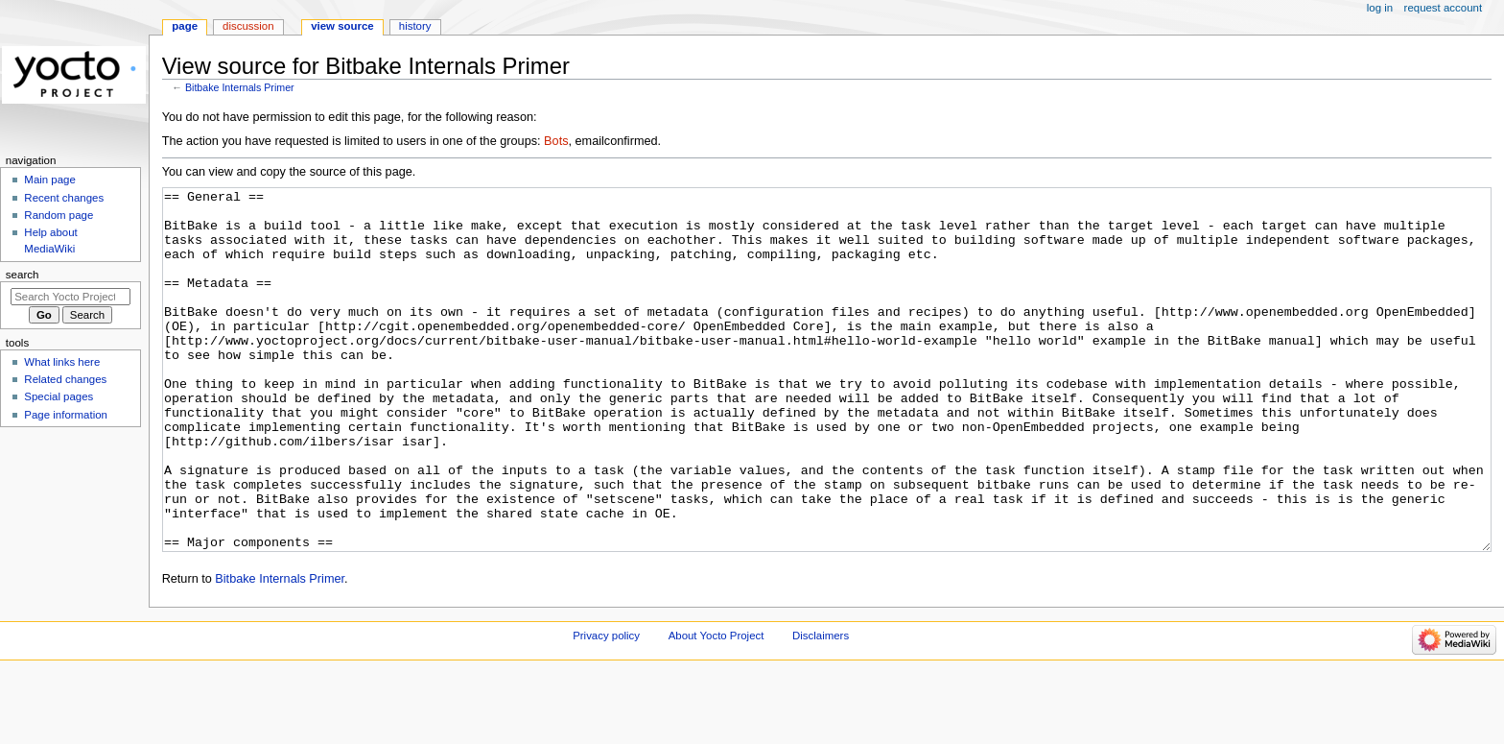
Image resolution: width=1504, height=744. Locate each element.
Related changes (65, 379)
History (415, 26)
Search (22, 274)
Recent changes (64, 198)
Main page (50, 179)
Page (185, 26)
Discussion (248, 26)
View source (342, 26)
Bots (556, 141)
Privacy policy (606, 707)
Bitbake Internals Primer (239, 87)
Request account (1443, 7)
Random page (58, 215)
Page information (65, 414)
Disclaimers (820, 707)
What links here (62, 362)
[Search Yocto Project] (70, 296)
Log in (1380, 7)
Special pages (58, 396)
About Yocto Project (716, 707)
